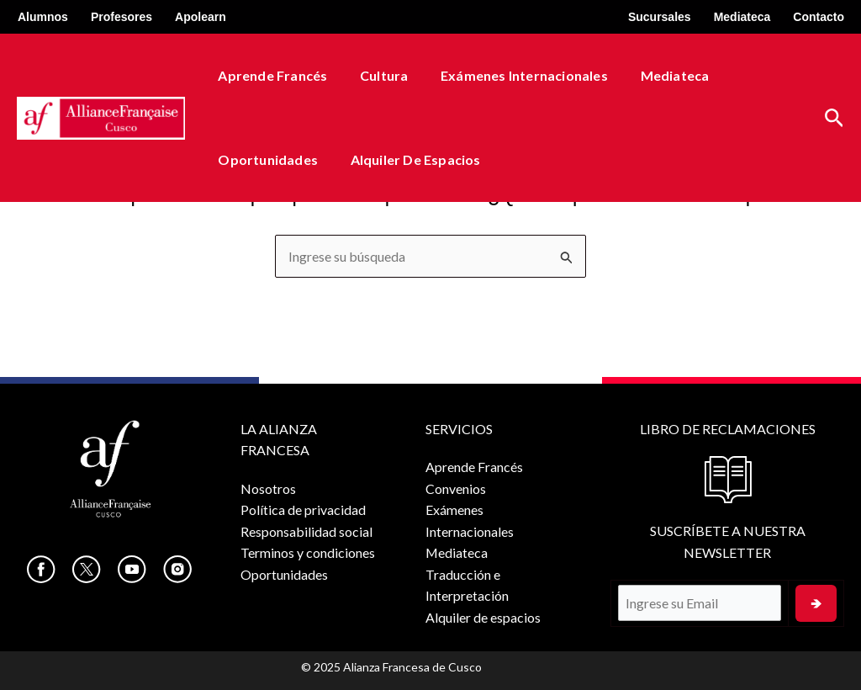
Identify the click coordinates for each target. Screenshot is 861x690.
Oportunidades (265, 159)
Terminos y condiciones (307, 553)
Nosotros (268, 488)
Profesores (121, 17)
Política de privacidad (303, 510)
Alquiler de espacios (407, 159)
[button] (834, 118)
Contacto (818, 17)
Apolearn (200, 17)
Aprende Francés (270, 75)
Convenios (455, 488)
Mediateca (742, 17)
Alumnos (43, 17)
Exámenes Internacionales (510, 75)
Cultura (375, 75)
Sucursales (659, 17)
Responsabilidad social (306, 531)
